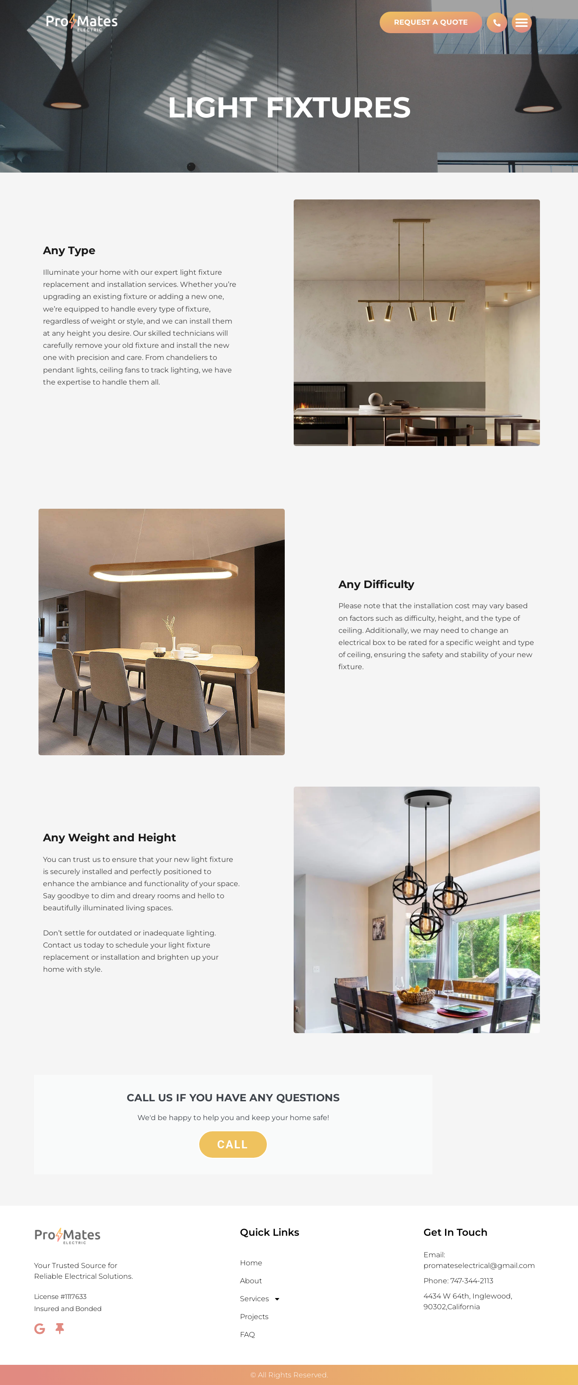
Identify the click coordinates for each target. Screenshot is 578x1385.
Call (233, 1144)
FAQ (247, 1334)
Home (251, 1263)
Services (260, 1299)
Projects (254, 1316)
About (251, 1281)
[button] (522, 23)
